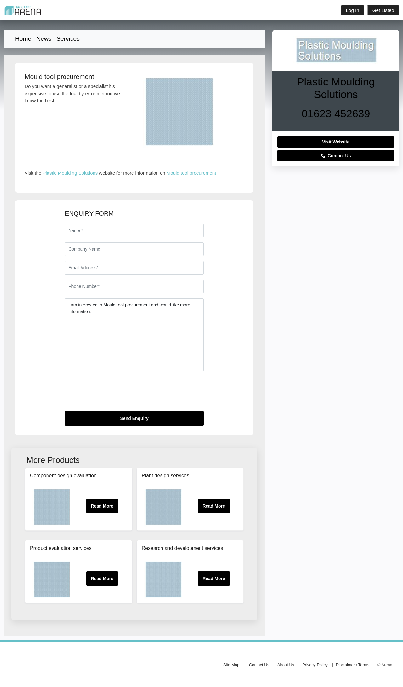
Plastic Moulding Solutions (70, 173)
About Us (285, 664)
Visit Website (335, 141)
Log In (352, 10)
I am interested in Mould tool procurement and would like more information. (134, 334)
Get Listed (383, 10)
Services (68, 38)
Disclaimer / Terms (353, 664)
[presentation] (113, 393)
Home (23, 38)
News (43, 38)
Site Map (231, 664)
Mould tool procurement (191, 173)
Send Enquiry (134, 418)
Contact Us (336, 155)
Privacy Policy (315, 664)
